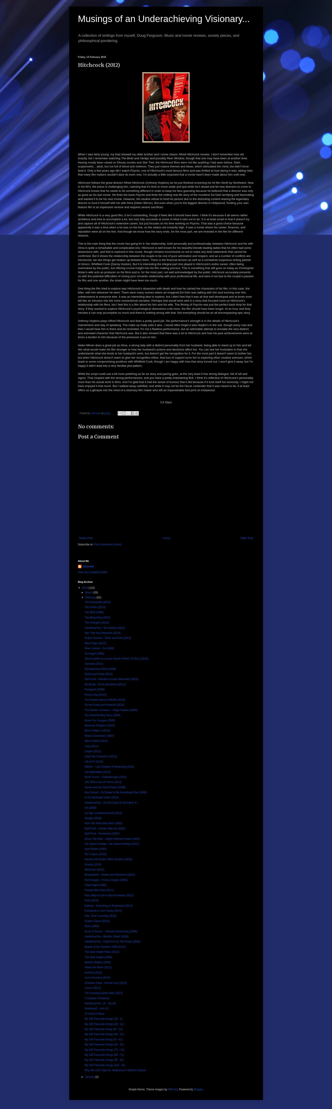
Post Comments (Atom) (108, 544)
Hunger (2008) (92, 818)
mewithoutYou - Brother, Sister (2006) (106, 936)
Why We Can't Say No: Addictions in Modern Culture (115, 1070)
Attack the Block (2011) (98, 967)
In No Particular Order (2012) (101, 797)
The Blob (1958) (93, 612)
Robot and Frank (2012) (98, 674)
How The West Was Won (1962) (103, 823)
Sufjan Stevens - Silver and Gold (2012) (107, 638)
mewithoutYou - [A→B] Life (100, 1003)
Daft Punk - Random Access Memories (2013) (111, 679)
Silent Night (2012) (95, 643)
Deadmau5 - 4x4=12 (96, 1008)
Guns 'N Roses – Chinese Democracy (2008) (110, 931)
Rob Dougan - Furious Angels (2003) (105, 880)
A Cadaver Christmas (96, 998)
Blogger (198, 1089)
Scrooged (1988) (94, 653)
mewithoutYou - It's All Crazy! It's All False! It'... (111, 802)
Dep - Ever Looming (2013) (100, 915)
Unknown (88, 566)
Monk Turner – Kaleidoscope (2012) (105, 777)
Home (166, 538)
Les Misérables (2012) (97, 772)
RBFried (173, 1089)
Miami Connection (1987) (99, 735)
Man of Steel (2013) (96, 740)
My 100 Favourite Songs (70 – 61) (104, 1049)
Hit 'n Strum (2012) (95, 854)
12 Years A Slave (94, 1013)
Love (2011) (91, 746)
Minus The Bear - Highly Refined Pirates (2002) (112, 838)
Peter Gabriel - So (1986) (99, 648)
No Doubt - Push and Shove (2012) (105, 684)
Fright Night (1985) (95, 885)
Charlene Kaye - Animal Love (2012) (105, 982)
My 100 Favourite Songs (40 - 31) (104, 1034)
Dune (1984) (91, 926)
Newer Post (86, 538)
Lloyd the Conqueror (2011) (100, 756)
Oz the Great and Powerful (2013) (104, 704)
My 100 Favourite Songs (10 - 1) (103, 1018)
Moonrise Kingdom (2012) (99, 725)
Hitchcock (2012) (94, 869)
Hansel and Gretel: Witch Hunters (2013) (108, 859)
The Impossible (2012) (97, 602)
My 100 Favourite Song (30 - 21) (103, 1029)
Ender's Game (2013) (96, 921)
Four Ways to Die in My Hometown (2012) (109, 895)
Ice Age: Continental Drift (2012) (103, 813)
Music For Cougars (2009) (99, 720)
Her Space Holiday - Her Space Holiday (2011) (111, 843)
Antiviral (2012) (93, 972)
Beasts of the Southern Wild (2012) (105, 946)
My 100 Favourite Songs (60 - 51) (104, 1044)
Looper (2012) (92, 751)
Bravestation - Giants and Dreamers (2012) (109, 874)
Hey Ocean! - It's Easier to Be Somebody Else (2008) (115, 792)
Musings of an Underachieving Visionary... (164, 19)
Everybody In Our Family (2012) (103, 910)
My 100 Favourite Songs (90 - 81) (104, 1059)
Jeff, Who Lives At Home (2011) (103, 782)
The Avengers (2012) (96, 622)
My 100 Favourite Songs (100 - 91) (104, 1065)
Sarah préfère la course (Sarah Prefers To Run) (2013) (116, 658)
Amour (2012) (92, 988)
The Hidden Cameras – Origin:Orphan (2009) (110, 710)
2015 (85, 587)
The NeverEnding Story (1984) (102, 715)
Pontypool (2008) (94, 689)
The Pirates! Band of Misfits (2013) (104, 699)
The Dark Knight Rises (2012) (101, 951)
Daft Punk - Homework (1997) (101, 833)
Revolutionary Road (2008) (100, 669)
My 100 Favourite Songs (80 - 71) (104, 1054)
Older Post (247, 538)
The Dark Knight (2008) (98, 957)
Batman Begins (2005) (97, 962)
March (89, 592)
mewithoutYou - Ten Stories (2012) (104, 627)
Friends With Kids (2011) (98, 890)
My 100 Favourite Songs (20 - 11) (104, 1024)
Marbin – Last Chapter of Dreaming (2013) (109, 766)
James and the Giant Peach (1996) (104, 787)
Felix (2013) (91, 900)
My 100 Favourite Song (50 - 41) (103, 1039)
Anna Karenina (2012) (97, 977)
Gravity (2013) (92, 864)
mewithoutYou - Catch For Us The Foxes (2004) (112, 941)
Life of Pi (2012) (93, 761)
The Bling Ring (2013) (97, 617)
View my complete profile (92, 572)
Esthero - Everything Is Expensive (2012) (108, 905)
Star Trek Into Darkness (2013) (102, 632)
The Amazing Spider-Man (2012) (103, 993)
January (90, 1076)
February (90, 597)
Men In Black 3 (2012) (97, 730)
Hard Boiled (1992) (95, 849)
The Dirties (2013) (95, 607)
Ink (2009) (90, 807)
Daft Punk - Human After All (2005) (104, 828)
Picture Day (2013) (95, 694)
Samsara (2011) (93, 663)
